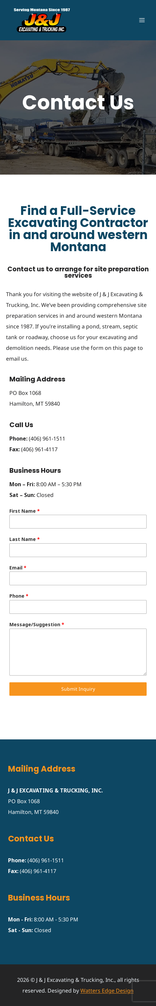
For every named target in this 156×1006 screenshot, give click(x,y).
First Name (24, 511)
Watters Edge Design (107, 990)
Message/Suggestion (36, 624)
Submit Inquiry (78, 689)
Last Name (24, 539)
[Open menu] (142, 20)
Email (17, 567)
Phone (18, 596)
